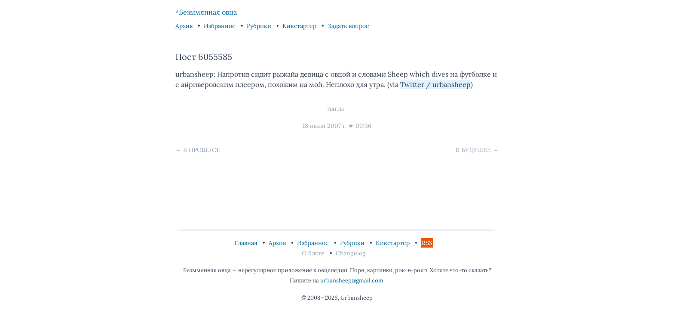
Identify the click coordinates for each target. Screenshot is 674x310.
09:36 (363, 126)
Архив (184, 26)
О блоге (314, 253)
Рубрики (260, 26)
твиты (335, 108)
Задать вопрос (348, 26)
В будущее (473, 150)
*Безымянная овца (206, 12)
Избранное (220, 26)
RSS (427, 243)
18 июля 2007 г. (324, 126)
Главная (246, 243)
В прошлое (202, 150)
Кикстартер (300, 26)
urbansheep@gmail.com (351, 280)
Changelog (351, 253)
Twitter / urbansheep (435, 84)
